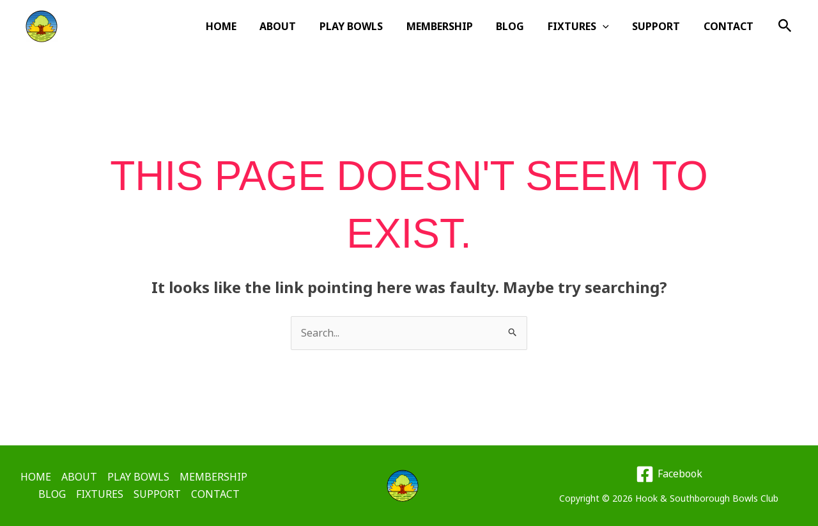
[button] (610, 26)
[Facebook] (668, 474)
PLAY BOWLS (367, 26)
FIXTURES (586, 26)
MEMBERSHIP (453, 26)
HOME (243, 26)
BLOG (521, 26)
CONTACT (730, 26)
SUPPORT (660, 26)
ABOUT (297, 26)
